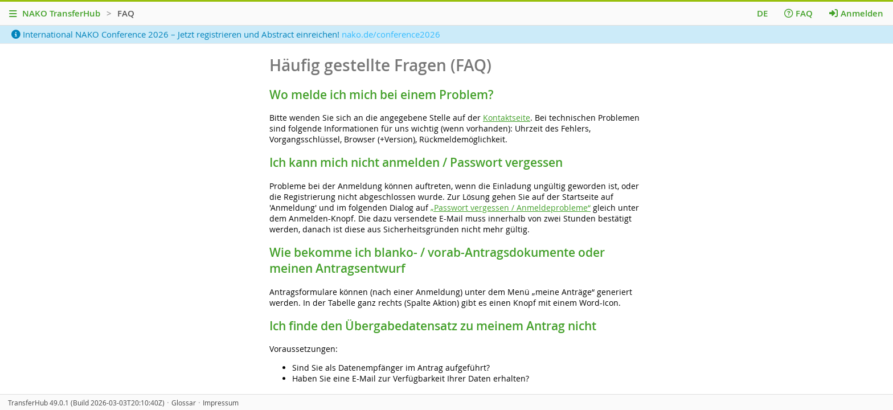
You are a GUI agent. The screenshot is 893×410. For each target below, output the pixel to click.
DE (762, 13)
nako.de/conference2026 (391, 34)
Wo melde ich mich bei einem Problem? (381, 94)
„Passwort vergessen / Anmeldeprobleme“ (511, 207)
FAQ (798, 13)
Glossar (183, 403)
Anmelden (856, 13)
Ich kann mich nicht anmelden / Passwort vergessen (416, 162)
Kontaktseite (506, 117)
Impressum (221, 403)
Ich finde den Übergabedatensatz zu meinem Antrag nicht (432, 326)
